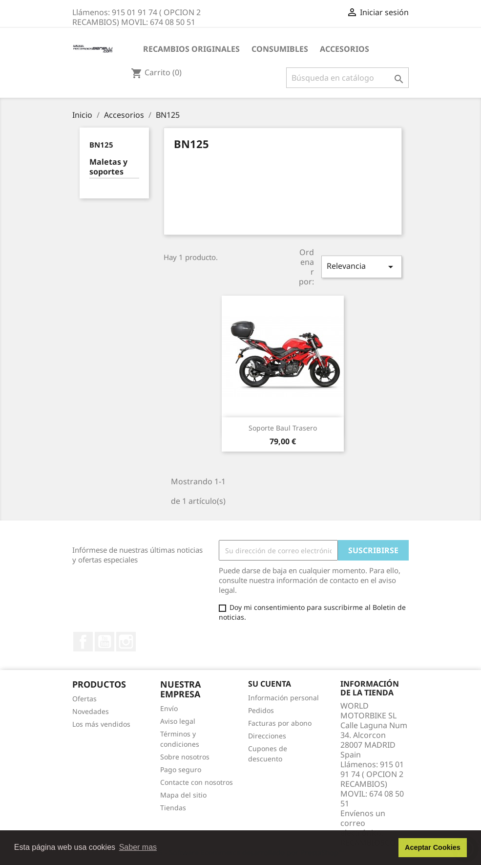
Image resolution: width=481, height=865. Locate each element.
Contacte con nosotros (196, 782)
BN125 (101, 145)
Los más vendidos (101, 724)
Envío (169, 708)
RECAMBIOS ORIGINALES (191, 48)
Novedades (90, 711)
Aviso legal (177, 721)
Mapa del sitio (183, 795)
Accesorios (344, 48)
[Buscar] (347, 77)
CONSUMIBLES (279, 48)
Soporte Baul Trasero (283, 427)
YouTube (104, 641)
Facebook (83, 641)
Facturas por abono (280, 723)
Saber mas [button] (138, 847)
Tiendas (173, 807)
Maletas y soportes (108, 167)
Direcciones (267, 735)
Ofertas (84, 698)
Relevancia (361, 266)
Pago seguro (180, 769)
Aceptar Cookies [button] (432, 847)
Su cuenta (269, 683)
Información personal (283, 697)
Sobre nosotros (184, 756)
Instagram (126, 641)
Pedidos (261, 710)
